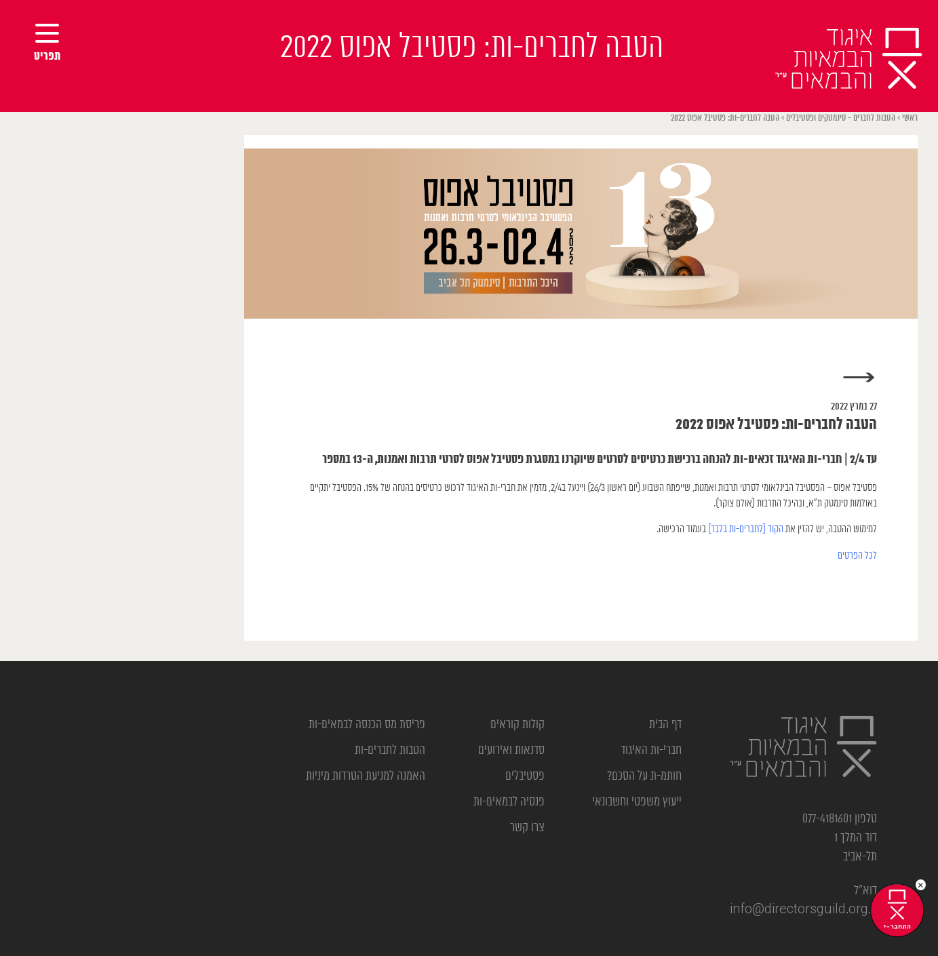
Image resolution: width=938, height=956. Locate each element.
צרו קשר (527, 827)
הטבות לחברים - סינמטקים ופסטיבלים (840, 118)
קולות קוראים (517, 724)
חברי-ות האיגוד (651, 750)
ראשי (910, 118)
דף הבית (665, 724)
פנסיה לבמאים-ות (509, 802)
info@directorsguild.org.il (803, 909)
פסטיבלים (525, 776)
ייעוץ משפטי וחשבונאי (637, 802)
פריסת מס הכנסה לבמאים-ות (367, 724)
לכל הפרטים (857, 555)
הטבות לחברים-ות (390, 750)
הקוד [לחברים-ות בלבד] (745, 529)
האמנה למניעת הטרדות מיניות (365, 776)
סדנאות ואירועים (511, 750)
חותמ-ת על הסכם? (644, 776)
